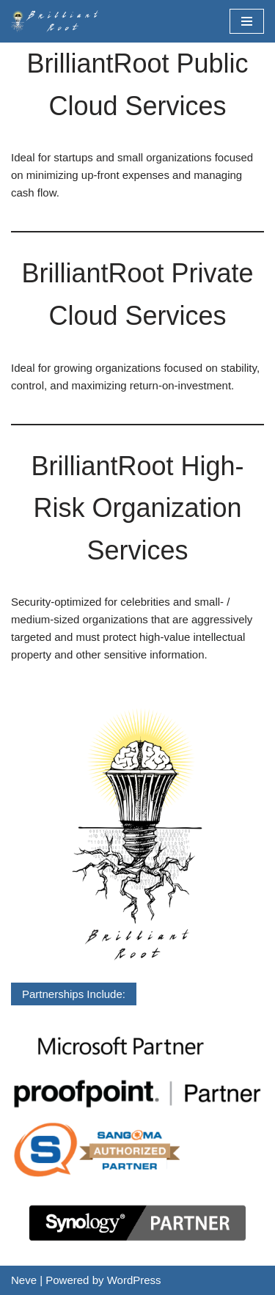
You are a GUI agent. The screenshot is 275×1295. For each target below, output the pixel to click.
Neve (24, 1280)
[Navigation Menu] (247, 21)
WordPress (134, 1280)
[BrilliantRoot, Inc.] (58, 21)
